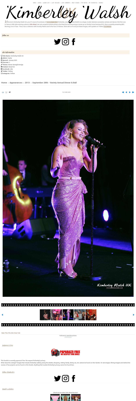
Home (4, 83)
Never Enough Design (15, 64)
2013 (27, 83)
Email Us (12, 67)
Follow (10, 71)
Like (11, 69)
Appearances (16, 83)
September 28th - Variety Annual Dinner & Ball (54, 83)
